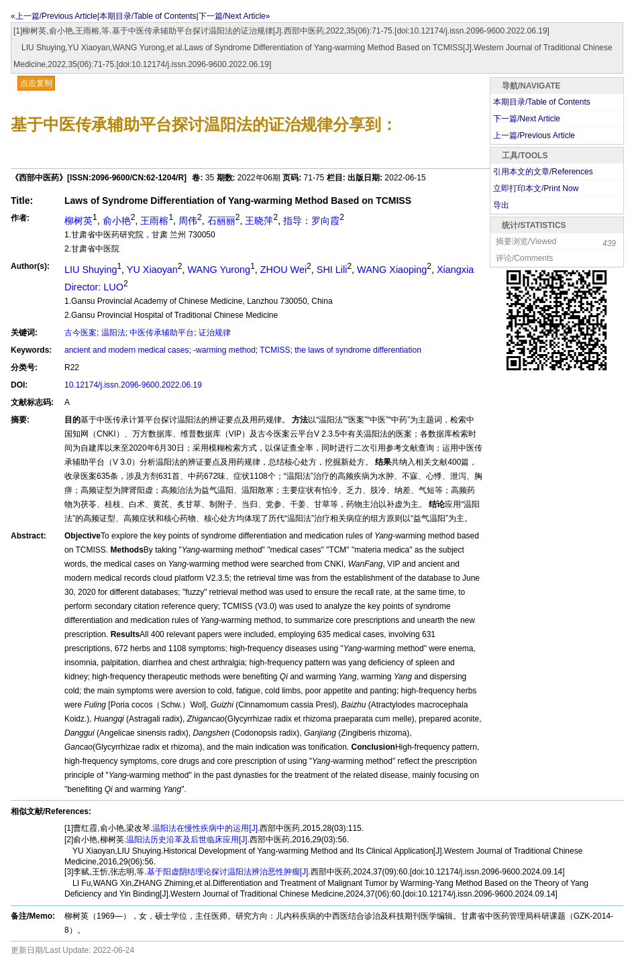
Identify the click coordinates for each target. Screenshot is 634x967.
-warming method (224, 350)
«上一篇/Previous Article (54, 16)
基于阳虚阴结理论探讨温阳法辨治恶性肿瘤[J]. (229, 871)
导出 (501, 205)
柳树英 (78, 220)
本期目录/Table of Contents (148, 16)
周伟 (187, 220)
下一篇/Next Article (526, 118)
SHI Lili (332, 269)
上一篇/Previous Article (534, 135)
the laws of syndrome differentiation (358, 350)
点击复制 (36, 83)
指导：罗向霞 (311, 220)
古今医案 (80, 332)
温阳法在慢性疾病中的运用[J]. (206, 828)
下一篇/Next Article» (234, 16)
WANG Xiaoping (392, 269)
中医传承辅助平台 (161, 332)
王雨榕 (154, 220)
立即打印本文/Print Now (535, 188)
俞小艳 (117, 220)
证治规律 (215, 332)
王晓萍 (259, 220)
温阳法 (113, 332)
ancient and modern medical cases (126, 350)
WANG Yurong (219, 269)
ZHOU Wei (283, 269)
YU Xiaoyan (152, 269)
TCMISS (275, 350)
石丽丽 (221, 220)
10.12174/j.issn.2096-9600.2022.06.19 (133, 385)
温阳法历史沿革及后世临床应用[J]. (188, 839)
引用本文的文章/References (543, 171)
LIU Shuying (90, 269)
